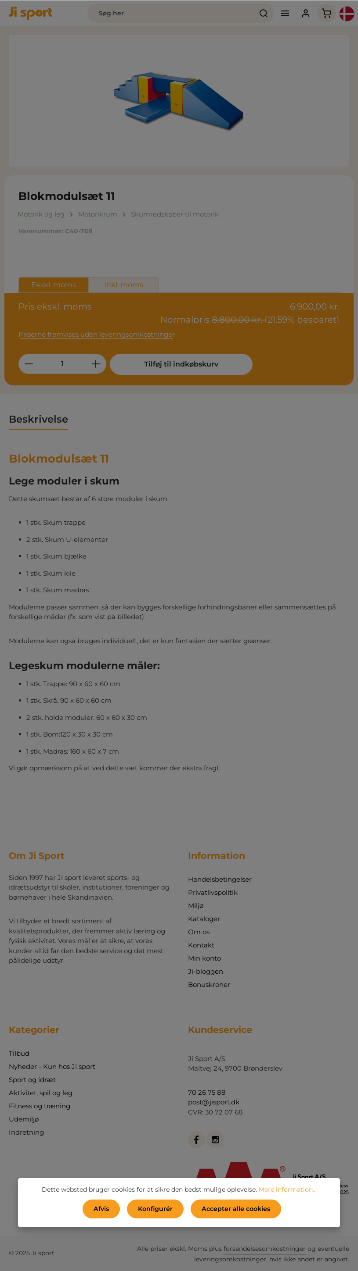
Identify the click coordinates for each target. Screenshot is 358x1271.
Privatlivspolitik (213, 892)
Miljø (195, 905)
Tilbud (19, 1053)
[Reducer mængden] (28, 364)
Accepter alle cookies (236, 1209)
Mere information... (288, 1189)
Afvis (101, 1209)
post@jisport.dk (213, 1102)
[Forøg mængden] (96, 364)
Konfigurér (155, 1209)
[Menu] (284, 13)
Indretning (26, 1132)
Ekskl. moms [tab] (53, 285)
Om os (199, 932)
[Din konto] (305, 13)
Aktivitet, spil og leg (40, 1093)
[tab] (38, 419)
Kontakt (201, 945)
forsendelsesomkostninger (265, 1249)
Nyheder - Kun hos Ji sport (52, 1066)
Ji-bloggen (205, 971)
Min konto (204, 958)
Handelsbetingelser (220, 879)
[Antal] (62, 364)
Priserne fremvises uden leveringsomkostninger (96, 334)
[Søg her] (170, 13)
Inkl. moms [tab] (123, 285)
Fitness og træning (39, 1106)
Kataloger (204, 919)
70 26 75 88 (207, 1092)
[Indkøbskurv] (326, 13)
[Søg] (263, 13)
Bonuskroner (209, 984)
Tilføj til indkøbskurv (175, 364)
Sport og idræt (32, 1079)
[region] (179, 101)
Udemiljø (24, 1119)
